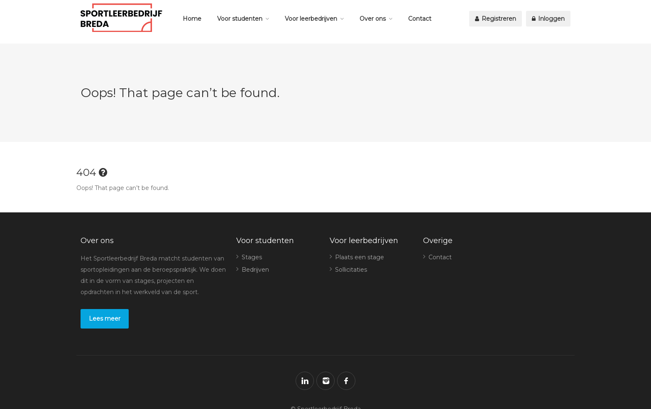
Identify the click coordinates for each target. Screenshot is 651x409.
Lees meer (104, 318)
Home (192, 18)
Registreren (495, 18)
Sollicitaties (351, 269)
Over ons (373, 18)
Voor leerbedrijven (311, 18)
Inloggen (548, 18)
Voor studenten (239, 18)
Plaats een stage (359, 257)
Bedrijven (255, 269)
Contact (419, 18)
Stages (252, 257)
